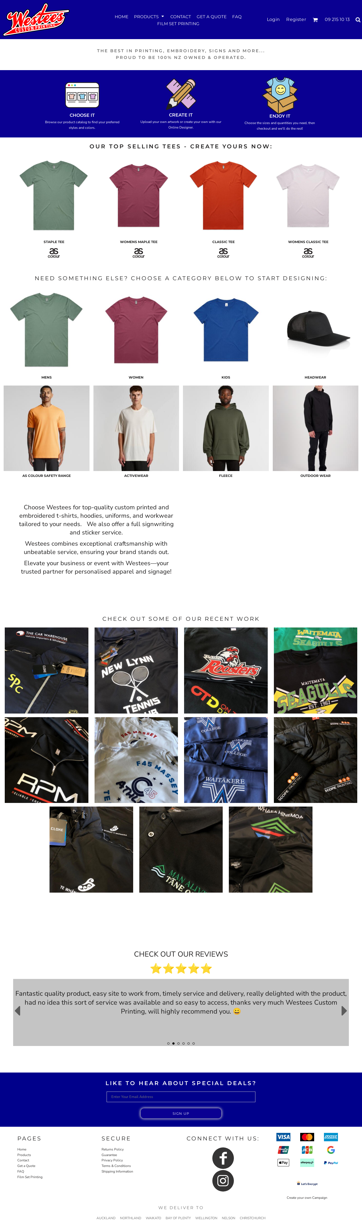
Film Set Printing (30, 1177)
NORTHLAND (130, 1218)
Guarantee (109, 1155)
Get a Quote (26, 1166)
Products (24, 1155)
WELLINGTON (206, 1218)
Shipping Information (117, 1171)
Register (296, 19)
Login (273, 19)
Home (21, 1149)
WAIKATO (153, 1218)
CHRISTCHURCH (252, 1218)
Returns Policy (113, 1149)
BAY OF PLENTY (178, 1218)
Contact (23, 1160)
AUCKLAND (106, 1218)
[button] (149, 16)
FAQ (20, 1171)
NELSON (228, 1218)
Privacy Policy (112, 1160)
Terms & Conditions (116, 1166)
